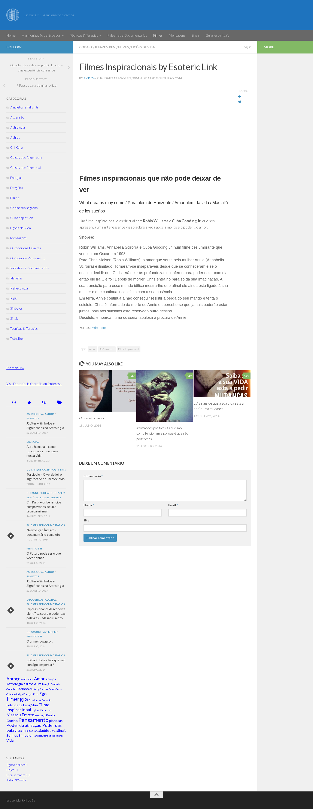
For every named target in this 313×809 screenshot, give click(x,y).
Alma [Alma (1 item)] (30, 679)
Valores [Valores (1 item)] (59, 735)
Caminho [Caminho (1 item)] (11, 689)
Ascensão (17, 117)
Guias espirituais (217, 35)
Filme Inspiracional (128, 348)
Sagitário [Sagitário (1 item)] (34, 730)
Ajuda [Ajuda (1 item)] (24, 679)
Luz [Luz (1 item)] (50, 710)
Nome (88, 505)
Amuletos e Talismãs (24, 107)
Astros (15, 137)
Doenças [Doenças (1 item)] (28, 694)
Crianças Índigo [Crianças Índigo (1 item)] (14, 694)
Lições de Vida (150, 47)
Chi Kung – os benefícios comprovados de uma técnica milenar (44, 506)
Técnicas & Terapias (84, 35)
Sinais (195, 35)
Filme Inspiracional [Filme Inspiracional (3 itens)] (27, 707)
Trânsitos (17, 338)
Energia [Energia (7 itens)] (17, 698)
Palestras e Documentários (127, 35)
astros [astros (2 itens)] (28, 684)
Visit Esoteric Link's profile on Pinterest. (34, 384)
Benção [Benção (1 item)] (46, 684)
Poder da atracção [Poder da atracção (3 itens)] (24, 725)
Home (11, 35)
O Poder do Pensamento (28, 258)
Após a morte (107, 348)
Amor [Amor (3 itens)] (39, 678)
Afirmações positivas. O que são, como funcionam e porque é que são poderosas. (161, 433)
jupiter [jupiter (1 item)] (35, 710)
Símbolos (16, 308)
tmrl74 (89, 78)
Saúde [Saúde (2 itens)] (44, 730)
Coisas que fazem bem (99, 47)
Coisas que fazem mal (25, 167)
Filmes (158, 35)
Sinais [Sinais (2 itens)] (61, 730)
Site (86, 520)
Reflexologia (19, 288)
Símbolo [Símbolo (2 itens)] (25, 735)
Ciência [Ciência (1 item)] (44, 689)
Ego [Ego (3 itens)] (43, 693)
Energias (16, 178)
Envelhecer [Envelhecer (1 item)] (35, 700)
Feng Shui (16, 188)
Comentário (93, 476)
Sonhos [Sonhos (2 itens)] (12, 735)
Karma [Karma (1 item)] (43, 710)
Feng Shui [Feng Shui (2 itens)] (30, 705)
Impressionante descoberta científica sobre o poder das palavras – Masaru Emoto (46, 613)
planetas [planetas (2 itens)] (56, 720)
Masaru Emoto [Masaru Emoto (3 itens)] (20, 714)
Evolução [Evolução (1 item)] (46, 700)
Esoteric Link (15, 368)
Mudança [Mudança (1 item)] (40, 715)
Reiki (13, 298)
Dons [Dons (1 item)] (36, 694)
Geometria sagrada (24, 208)
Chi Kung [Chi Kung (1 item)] (34, 689)
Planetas (16, 278)
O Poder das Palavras (25, 248)
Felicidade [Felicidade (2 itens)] (14, 705)
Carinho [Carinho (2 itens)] (22, 689)
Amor (92, 348)
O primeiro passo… (94, 418)
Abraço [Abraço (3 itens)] (13, 678)
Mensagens (177, 35)
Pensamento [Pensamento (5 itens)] (33, 720)
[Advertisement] (285, 124)
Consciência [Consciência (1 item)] (55, 689)
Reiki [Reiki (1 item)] (25, 730)
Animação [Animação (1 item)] (50, 679)
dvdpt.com (99, 327)
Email (173, 505)
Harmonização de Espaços (41, 35)
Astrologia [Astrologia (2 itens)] (14, 684)
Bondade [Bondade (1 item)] (55, 684)
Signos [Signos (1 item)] (53, 730)
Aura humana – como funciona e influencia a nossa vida (42, 451)
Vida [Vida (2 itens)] (10, 740)
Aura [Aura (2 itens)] (38, 684)
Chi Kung (16, 147)
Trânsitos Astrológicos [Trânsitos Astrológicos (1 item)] (43, 735)
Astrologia (17, 127)
